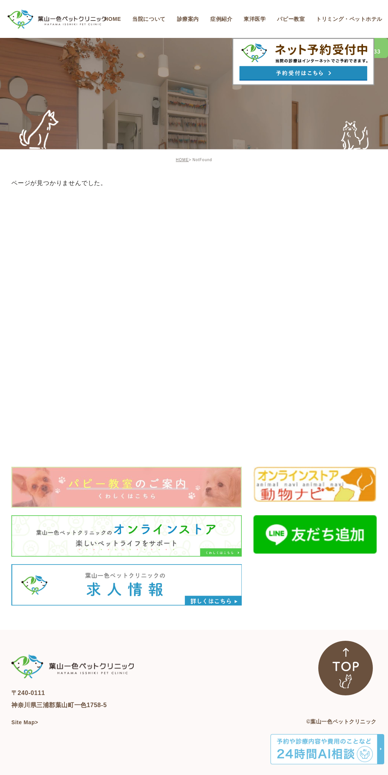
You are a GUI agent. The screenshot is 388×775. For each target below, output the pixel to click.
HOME (182, 160)
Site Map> (24, 722)
